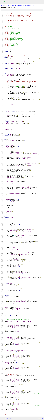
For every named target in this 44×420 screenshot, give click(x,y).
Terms (13, 418)
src (6, 5)
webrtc (3, 5)
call (34, 5)
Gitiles (7, 418)
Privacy (10, 418)
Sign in (41, 1)
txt (39, 418)
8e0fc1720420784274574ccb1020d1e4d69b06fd (19, 5)
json (42, 418)
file (25, 9)
